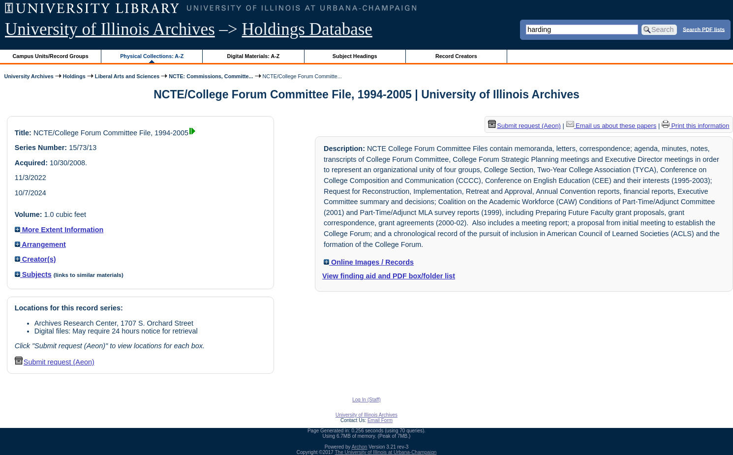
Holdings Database (307, 29)
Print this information (696, 125)
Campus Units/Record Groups (51, 56)
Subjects (33, 274)
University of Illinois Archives (110, 29)
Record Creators (456, 56)
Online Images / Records (369, 262)
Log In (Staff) (366, 399)
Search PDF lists (704, 29)
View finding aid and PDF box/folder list (388, 276)
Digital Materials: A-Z (253, 56)
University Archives (28, 76)
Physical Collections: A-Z (151, 56)
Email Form (380, 420)
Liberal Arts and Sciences (127, 76)
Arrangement (40, 244)
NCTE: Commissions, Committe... (211, 76)
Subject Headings (355, 56)
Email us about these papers (611, 125)
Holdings (74, 76)
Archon (359, 447)
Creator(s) (35, 259)
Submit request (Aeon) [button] (54, 362)
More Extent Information (59, 230)
